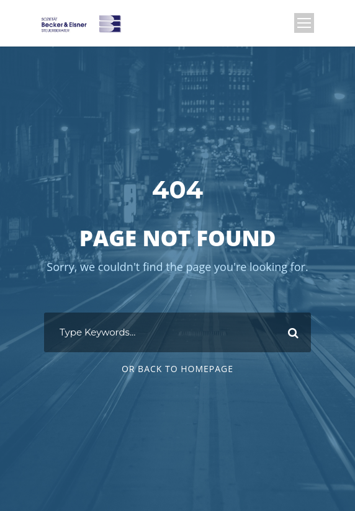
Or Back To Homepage (177, 369)
